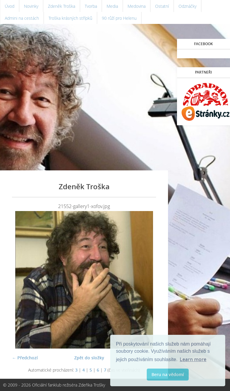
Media (112, 6)
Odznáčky (187, 6)
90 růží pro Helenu (119, 18)
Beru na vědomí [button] (168, 374)
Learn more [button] (193, 359)
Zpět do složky (89, 358)
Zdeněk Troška (61, 6)
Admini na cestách (22, 18)
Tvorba (91, 6)
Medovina (137, 6)
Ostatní (162, 6)
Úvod (9, 6)
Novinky (31, 6)
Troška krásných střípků (70, 18)
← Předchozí (25, 358)
